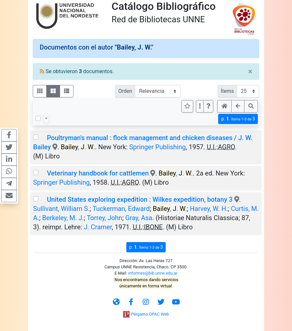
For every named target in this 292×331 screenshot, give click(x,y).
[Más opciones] (200, 106)
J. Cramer (98, 227)
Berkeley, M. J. (63, 218)
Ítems (227, 91)
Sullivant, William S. (61, 209)
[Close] (250, 71)
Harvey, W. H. (209, 209)
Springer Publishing (157, 147)
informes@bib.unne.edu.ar (152, 273)
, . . (78, 147)
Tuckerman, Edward (121, 209)
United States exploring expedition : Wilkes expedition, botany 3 (140, 199)
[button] (208, 106)
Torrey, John (104, 218)
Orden (125, 91)
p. (238, 118)
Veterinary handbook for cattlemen (98, 173)
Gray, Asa (138, 218)
